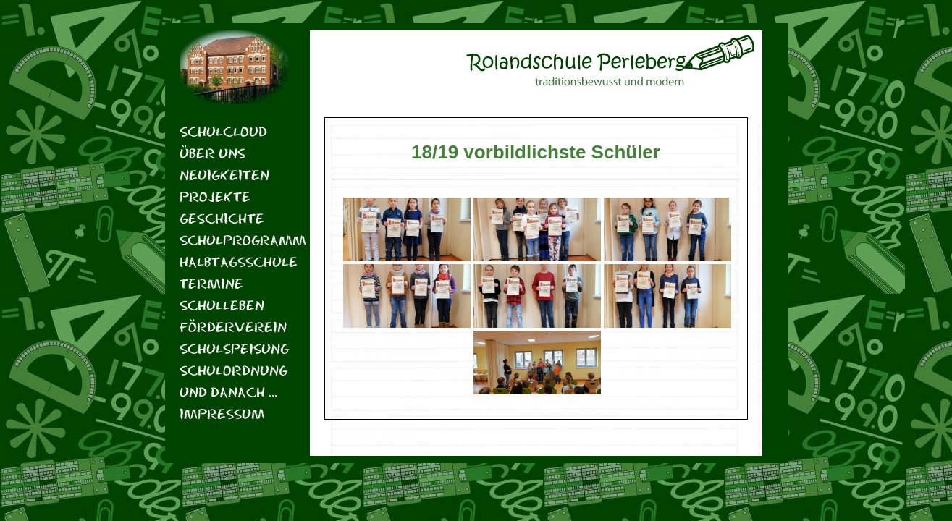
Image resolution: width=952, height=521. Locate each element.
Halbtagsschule (234, 262)
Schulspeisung (234, 348)
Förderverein (233, 327)
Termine (211, 283)
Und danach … (228, 392)
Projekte (215, 196)
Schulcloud (223, 131)
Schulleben (222, 305)
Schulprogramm (234, 240)
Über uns (212, 153)
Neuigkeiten (224, 175)
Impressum (222, 413)
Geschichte (222, 218)
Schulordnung (233, 370)
